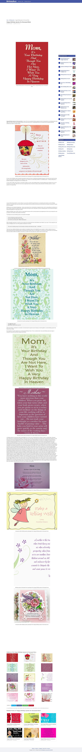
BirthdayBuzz (12, 1)
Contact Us (36, 748)
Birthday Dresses (28, 1)
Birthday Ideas (69, 148)
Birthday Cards (21, 1)
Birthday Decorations (71, 142)
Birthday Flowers (70, 144)
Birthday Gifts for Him (71, 146)
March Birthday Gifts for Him (66, 86)
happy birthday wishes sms (44, 708)
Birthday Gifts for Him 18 (65, 78)
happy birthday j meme (21, 708)
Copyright (40, 748)
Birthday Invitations (62, 151)
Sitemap (33, 748)
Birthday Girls (61, 148)
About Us (48, 748)
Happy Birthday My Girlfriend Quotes (13, 724)
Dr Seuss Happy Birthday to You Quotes (31, 724)
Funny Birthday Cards (71, 153)
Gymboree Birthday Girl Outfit (66, 66)
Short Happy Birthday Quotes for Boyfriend (48, 724)
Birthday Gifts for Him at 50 (66, 74)
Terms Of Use (44, 748)
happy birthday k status (28, 708)
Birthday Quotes (9, 23)
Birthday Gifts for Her (62, 146)
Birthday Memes (70, 151)
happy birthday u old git (36, 708)
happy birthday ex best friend (12, 708)
